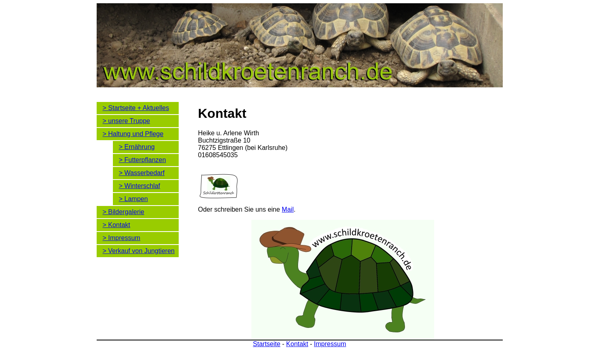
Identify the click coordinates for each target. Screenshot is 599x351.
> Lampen (133, 198)
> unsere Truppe (126, 120)
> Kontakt (116, 224)
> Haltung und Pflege (133, 133)
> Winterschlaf (139, 185)
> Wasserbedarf (142, 172)
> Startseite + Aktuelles (136, 107)
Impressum (330, 343)
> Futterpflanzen (142, 159)
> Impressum (122, 237)
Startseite (267, 343)
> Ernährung (137, 146)
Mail (288, 209)
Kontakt (297, 343)
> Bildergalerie (124, 211)
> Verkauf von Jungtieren (139, 250)
